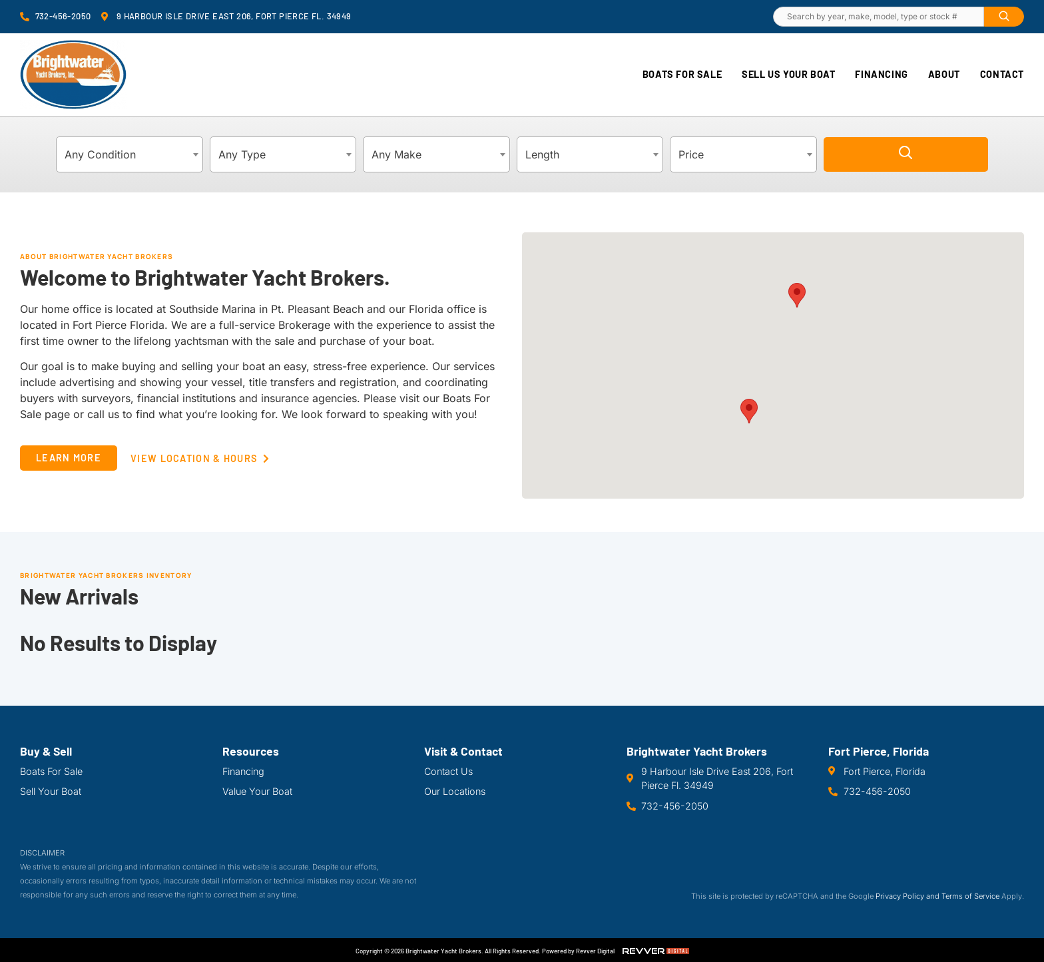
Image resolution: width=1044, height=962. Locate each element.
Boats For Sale (682, 74)
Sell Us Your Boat (788, 74)
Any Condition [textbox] (100, 154)
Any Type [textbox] (242, 154)
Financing (881, 74)
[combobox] (129, 154)
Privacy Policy (900, 896)
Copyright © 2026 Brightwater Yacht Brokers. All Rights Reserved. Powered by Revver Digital (485, 951)
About (944, 74)
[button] (797, 295)
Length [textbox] (542, 154)
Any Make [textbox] (396, 154)
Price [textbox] (691, 154)
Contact (1002, 74)
